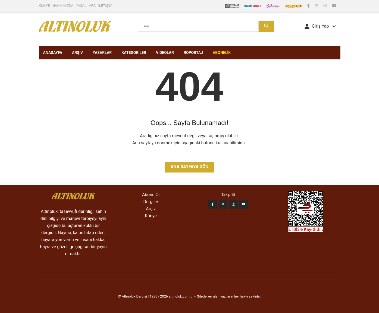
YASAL (81, 6)
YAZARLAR (102, 52)
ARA (92, 6)
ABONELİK (222, 52)
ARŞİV (77, 52)
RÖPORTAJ (193, 52)
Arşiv (151, 208)
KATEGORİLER (133, 52)
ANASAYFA (52, 52)
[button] (320, 26)
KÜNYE (44, 6)
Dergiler (150, 201)
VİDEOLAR (165, 52)
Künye (150, 215)
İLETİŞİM (105, 6)
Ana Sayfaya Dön (190, 166)
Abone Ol (151, 194)
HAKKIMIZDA (62, 6)
